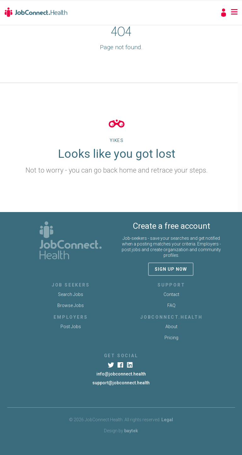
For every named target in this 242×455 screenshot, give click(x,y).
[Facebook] (121, 365)
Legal (167, 419)
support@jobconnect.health (121, 382)
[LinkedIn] (130, 365)
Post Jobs (70, 326)
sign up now (171, 269)
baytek (131, 430)
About (171, 326)
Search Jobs (70, 294)
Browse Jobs (70, 305)
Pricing (171, 337)
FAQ (171, 305)
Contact (171, 294)
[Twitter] (111, 365)
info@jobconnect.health (121, 373)
